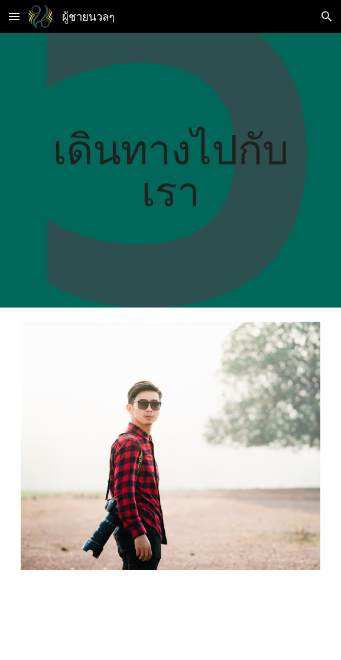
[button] (14, 16)
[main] (170, 170)
